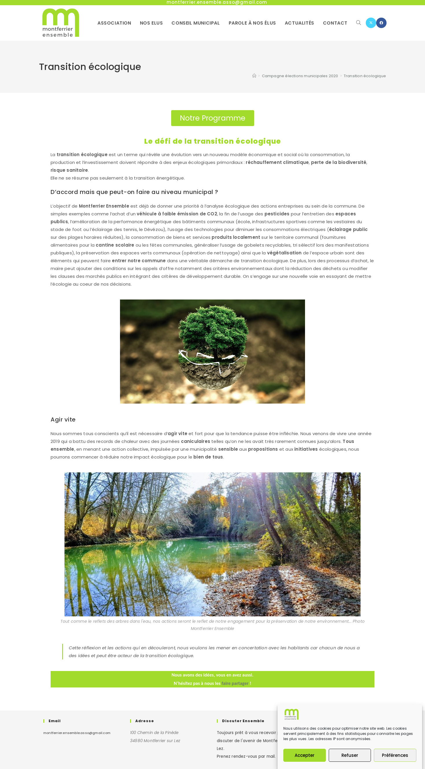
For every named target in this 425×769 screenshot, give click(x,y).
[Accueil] (254, 76)
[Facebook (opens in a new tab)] (381, 23)
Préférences (395, 756)
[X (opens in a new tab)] (371, 23)
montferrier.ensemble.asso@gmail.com (76, 733)
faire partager (235, 683)
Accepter (305, 756)
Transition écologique (365, 76)
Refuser (349, 756)
